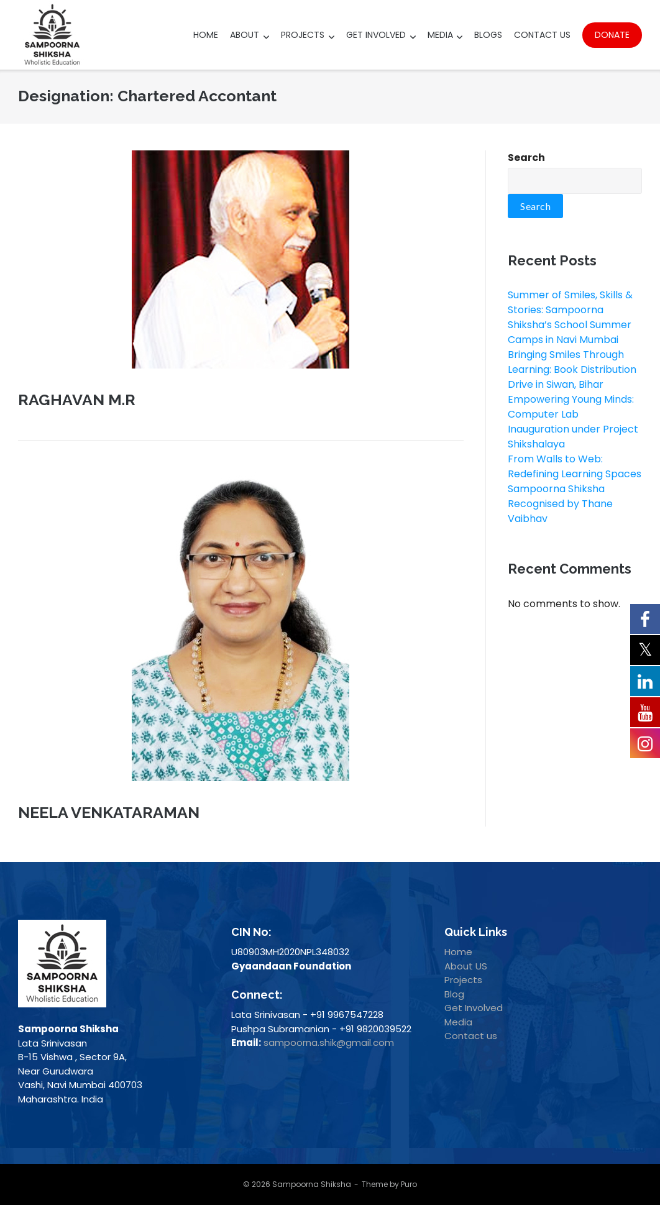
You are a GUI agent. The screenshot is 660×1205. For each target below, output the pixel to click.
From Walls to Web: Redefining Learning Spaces (574, 466)
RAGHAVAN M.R (76, 400)
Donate (612, 35)
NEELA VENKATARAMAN (108, 813)
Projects (302, 35)
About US (465, 966)
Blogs (488, 35)
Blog (454, 994)
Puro (409, 1184)
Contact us (470, 1035)
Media (440, 35)
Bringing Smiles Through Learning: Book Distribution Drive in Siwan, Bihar (572, 369)
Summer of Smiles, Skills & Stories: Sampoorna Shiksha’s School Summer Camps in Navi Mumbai (570, 317)
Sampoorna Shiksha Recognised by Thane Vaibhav (560, 504)
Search (526, 157)
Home (205, 35)
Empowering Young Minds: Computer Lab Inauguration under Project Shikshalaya (573, 421)
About (244, 35)
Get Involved (376, 35)
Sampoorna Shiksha (311, 1184)
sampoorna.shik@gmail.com (329, 1042)
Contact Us (542, 35)
